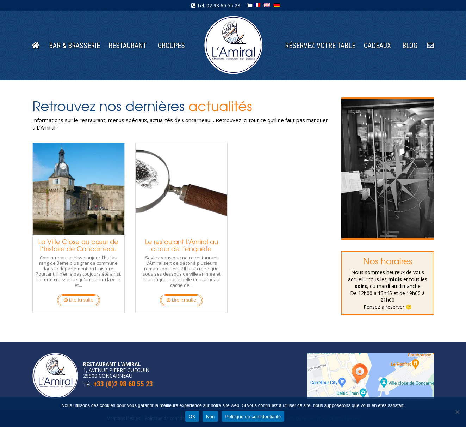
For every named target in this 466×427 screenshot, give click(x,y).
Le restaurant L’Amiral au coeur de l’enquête (181, 245)
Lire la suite (78, 299)
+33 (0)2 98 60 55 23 (123, 384)
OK (192, 416)
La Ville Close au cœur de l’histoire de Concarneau (78, 245)
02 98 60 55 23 (223, 5)
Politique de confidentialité (253, 416)
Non (210, 416)
